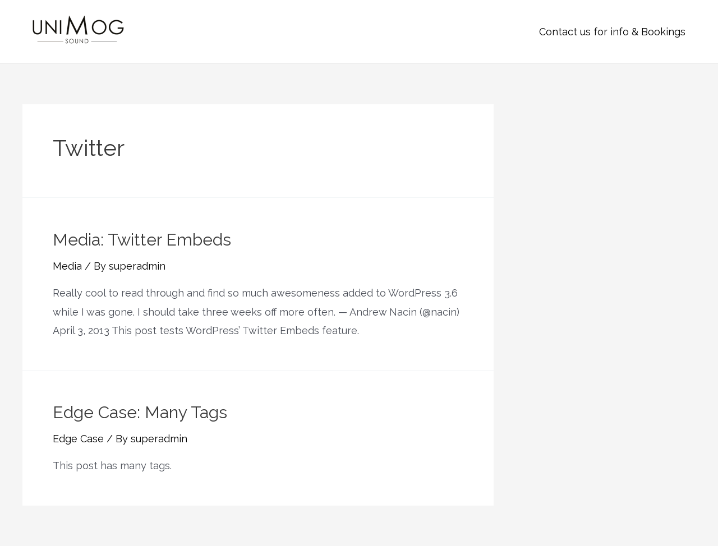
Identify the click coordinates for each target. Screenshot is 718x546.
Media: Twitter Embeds (142, 239)
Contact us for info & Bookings (612, 32)
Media (67, 266)
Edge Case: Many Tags (140, 412)
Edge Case (78, 439)
